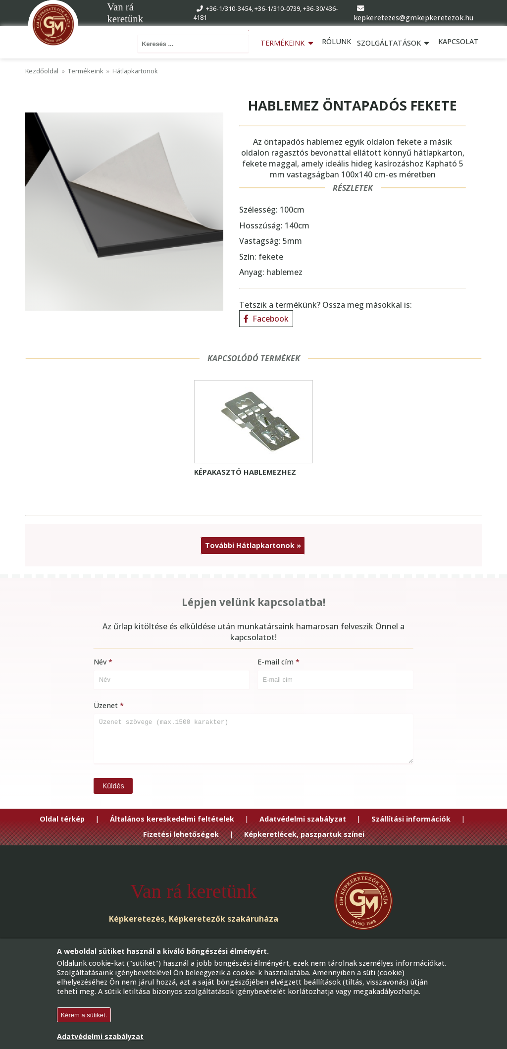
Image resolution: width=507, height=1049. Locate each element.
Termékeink (288, 41)
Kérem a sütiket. (84, 1015)
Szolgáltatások (394, 41)
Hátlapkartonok (135, 68)
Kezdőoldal (41, 68)
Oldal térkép (62, 817)
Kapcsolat (458, 41)
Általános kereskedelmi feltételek (172, 817)
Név (100, 659)
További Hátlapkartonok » (253, 543)
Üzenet (106, 703)
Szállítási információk (411, 817)
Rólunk (337, 41)
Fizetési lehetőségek (181, 832)
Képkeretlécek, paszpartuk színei (304, 832)
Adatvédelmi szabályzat (302, 817)
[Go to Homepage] (53, 26)
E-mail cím (275, 659)
